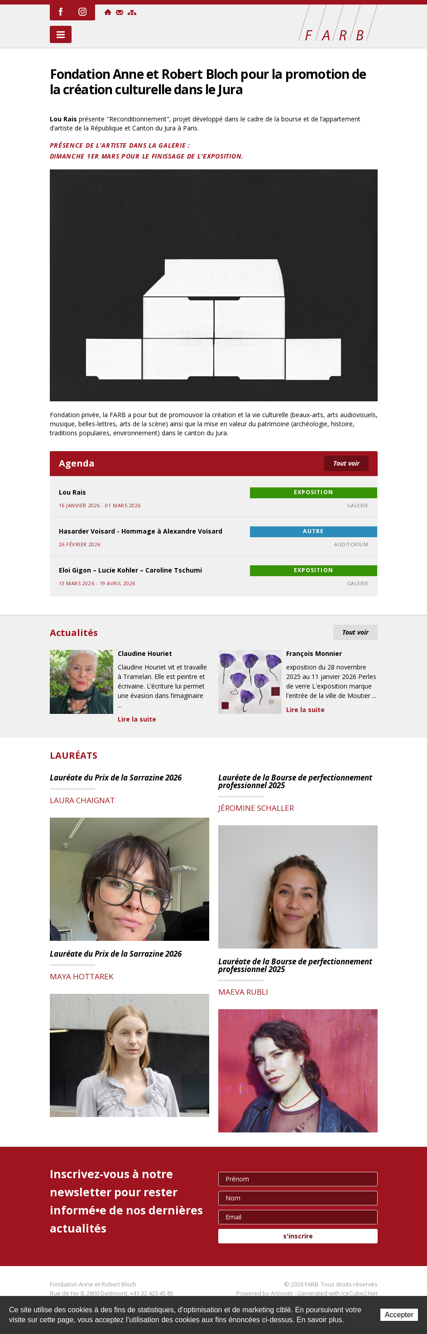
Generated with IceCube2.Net (337, 1293)
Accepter (399, 1315)
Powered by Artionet (264, 1293)
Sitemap (132, 12)
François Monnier (314, 654)
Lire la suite (137, 719)
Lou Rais (72, 492)
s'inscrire (298, 1236)
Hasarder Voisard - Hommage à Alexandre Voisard (140, 531)
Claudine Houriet (145, 654)
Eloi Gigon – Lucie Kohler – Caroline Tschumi (130, 570)
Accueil (107, 12)
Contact (119, 12)
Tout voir (346, 463)
